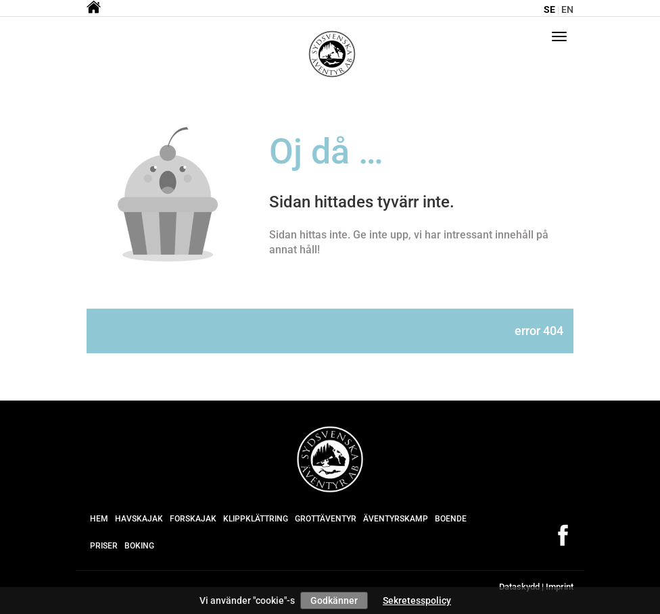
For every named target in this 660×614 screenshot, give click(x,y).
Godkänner (334, 600)
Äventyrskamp (395, 518)
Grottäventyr (325, 518)
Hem (99, 518)
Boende (451, 518)
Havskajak (139, 518)
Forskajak (193, 518)
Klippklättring (255, 518)
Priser (104, 546)
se (549, 9)
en (567, 9)
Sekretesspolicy (417, 600)
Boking (139, 546)
